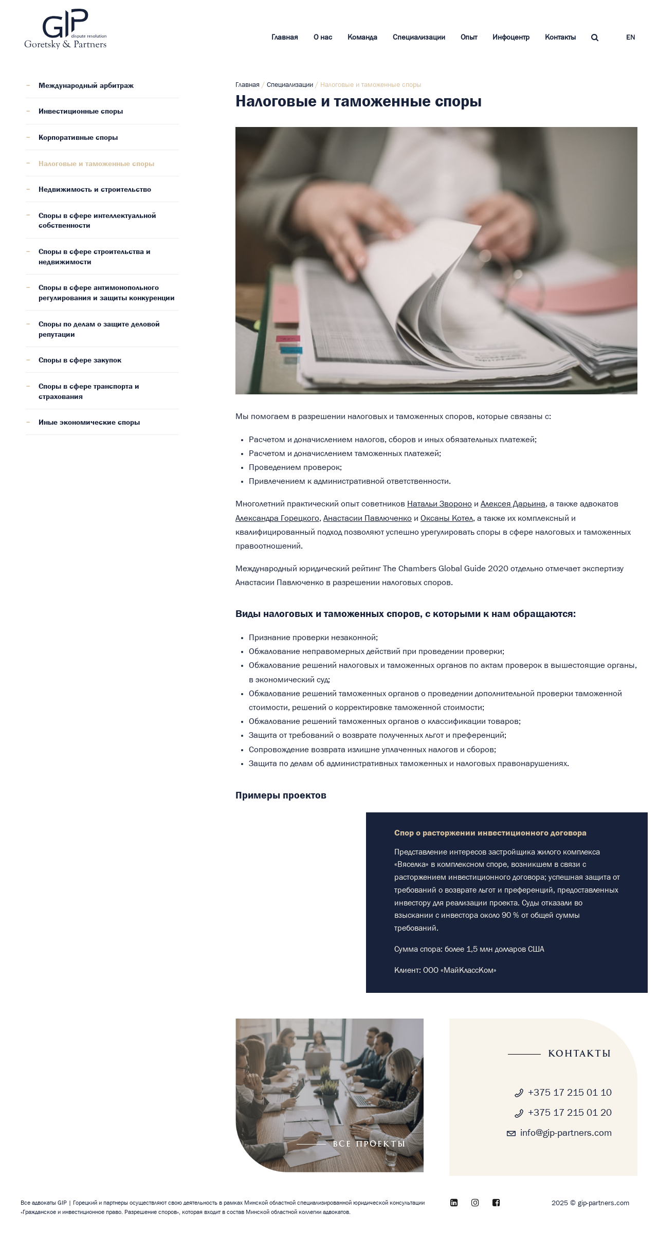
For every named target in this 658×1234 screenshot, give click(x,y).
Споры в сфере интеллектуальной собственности (97, 221)
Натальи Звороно (439, 504)
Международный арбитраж (86, 85)
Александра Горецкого (277, 518)
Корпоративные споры (78, 137)
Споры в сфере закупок (80, 360)
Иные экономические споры (89, 422)
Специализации (419, 37)
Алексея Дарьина (513, 504)
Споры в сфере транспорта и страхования (89, 392)
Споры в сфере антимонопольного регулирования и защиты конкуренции (107, 293)
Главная (284, 37)
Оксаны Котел (447, 518)
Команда (362, 37)
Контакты (560, 37)
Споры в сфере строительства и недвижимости (95, 257)
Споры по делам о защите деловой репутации (99, 329)
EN (630, 37)
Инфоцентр (510, 37)
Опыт (469, 37)
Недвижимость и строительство (95, 189)
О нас (323, 37)
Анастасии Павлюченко (367, 518)
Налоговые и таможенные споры (96, 164)
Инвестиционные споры (81, 111)
